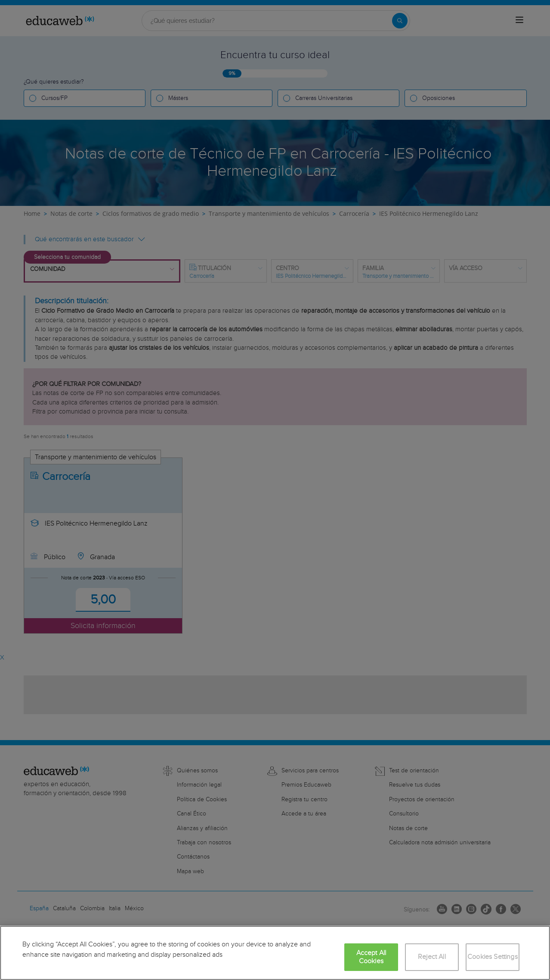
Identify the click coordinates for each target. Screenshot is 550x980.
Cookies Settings (492, 957)
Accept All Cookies (371, 957)
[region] (275, 953)
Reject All (432, 957)
